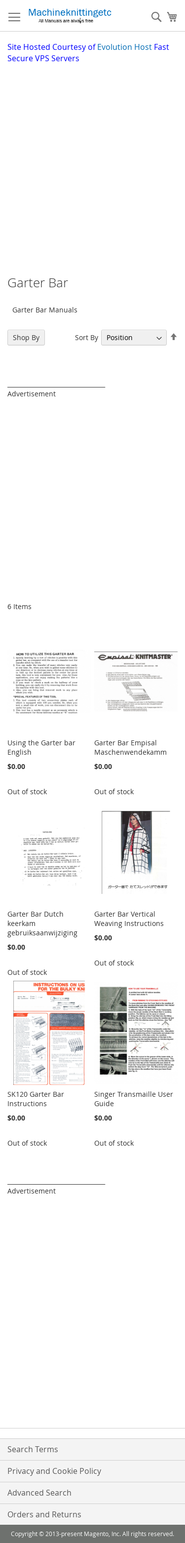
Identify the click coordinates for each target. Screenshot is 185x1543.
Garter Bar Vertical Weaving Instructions (129, 918)
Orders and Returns (44, 1514)
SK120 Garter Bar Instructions (35, 1098)
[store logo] (69, 16)
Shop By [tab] (26, 337)
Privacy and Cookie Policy (54, 1471)
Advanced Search (39, 1492)
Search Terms (32, 1449)
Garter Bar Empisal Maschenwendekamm (130, 747)
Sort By (86, 337)
